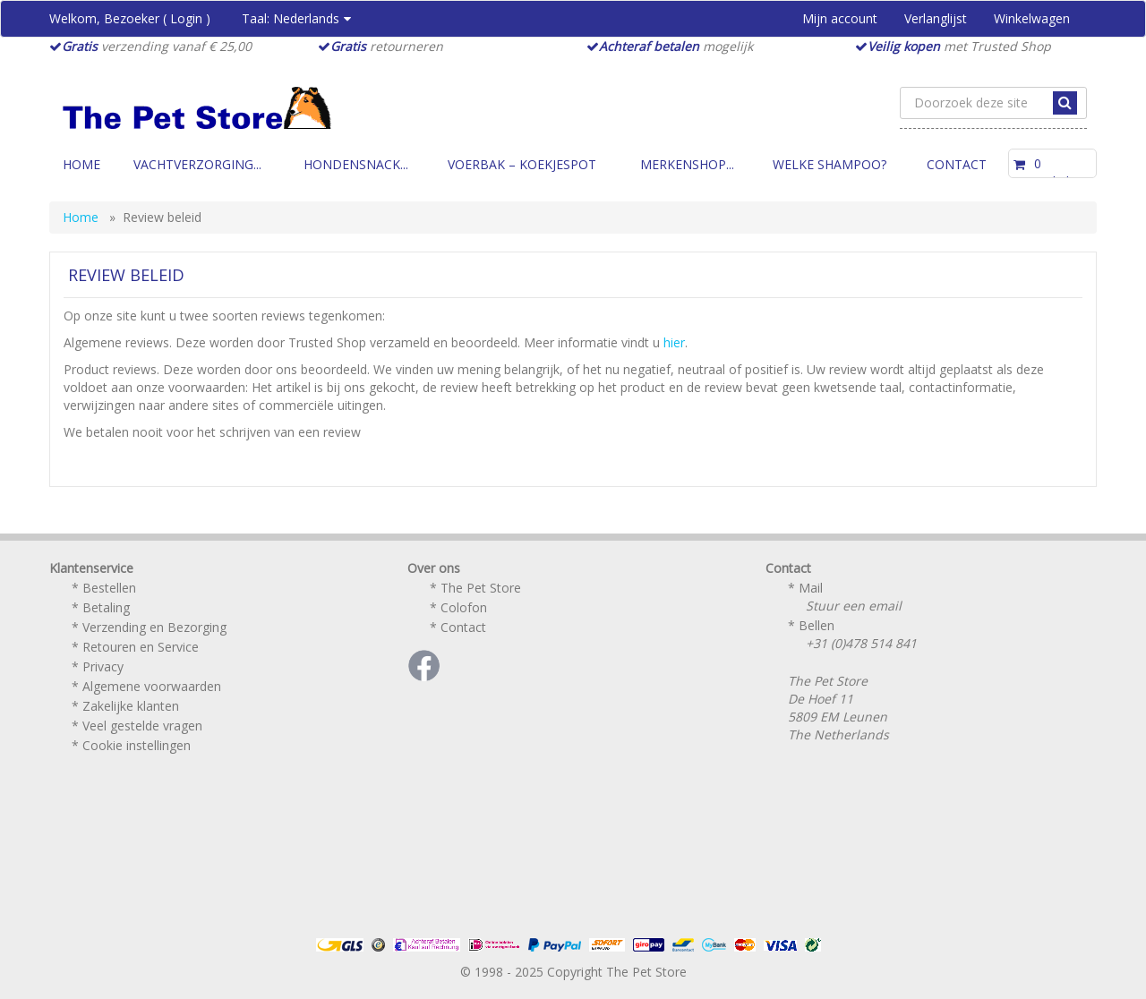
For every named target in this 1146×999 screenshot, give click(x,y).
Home (81, 164)
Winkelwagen (1032, 18)
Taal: (296, 18)
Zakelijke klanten (130, 705)
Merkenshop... (687, 164)
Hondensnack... (356, 164)
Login (186, 18)
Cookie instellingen (136, 745)
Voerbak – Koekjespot (522, 164)
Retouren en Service (140, 646)
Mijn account (839, 18)
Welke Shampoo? (829, 164)
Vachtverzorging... (197, 164)
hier (674, 342)
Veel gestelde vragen (142, 725)
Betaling (106, 607)
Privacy (103, 666)
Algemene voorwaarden (151, 686)
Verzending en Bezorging (154, 627)
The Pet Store (480, 587)
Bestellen (109, 587)
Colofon (463, 607)
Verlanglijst (935, 18)
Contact (957, 164)
